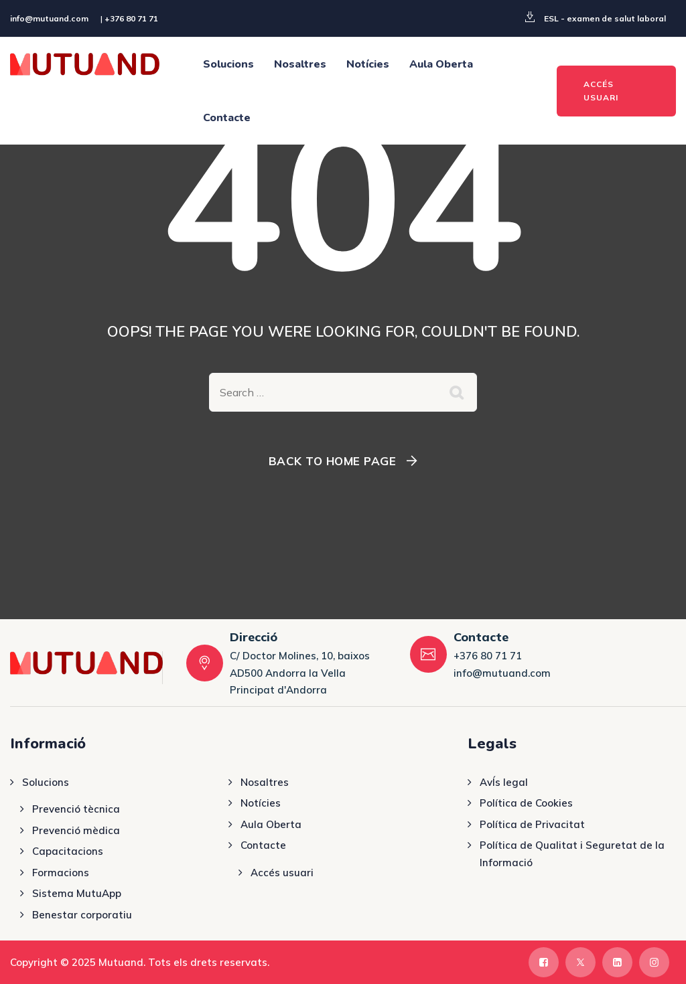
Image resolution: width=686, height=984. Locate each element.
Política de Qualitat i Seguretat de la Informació (572, 854)
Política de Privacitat (532, 824)
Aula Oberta (441, 64)
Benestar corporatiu (82, 914)
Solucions (228, 64)
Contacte (227, 117)
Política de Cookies (526, 803)
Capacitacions (67, 851)
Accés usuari (282, 872)
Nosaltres (300, 64)
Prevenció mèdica (76, 830)
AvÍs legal (504, 782)
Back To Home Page (333, 461)
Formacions (60, 872)
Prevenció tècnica (76, 809)
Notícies (367, 64)
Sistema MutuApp (76, 893)
